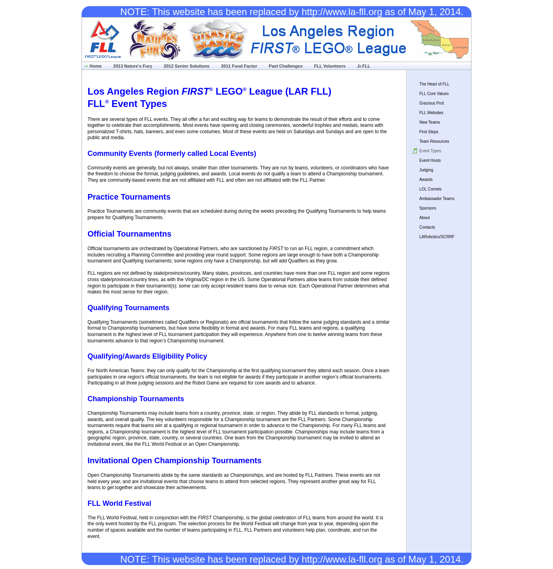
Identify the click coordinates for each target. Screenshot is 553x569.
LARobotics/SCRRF (436, 237)
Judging (426, 170)
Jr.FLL (363, 66)
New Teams (429, 122)
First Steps (428, 132)
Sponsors (427, 208)
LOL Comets (430, 189)
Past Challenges (286, 66)
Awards (425, 179)
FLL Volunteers (330, 66)
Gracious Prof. (432, 103)
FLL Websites (431, 113)
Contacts (427, 227)
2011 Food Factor (239, 66)
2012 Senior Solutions (187, 66)
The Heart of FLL (434, 84)
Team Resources (434, 141)
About (424, 218)
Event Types (430, 151)
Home (96, 66)
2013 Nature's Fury (132, 66)
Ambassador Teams (436, 198)
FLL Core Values (434, 93)
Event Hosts (430, 160)
